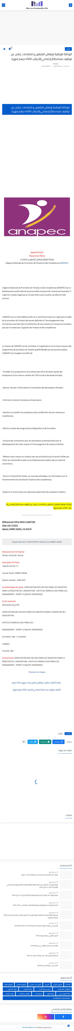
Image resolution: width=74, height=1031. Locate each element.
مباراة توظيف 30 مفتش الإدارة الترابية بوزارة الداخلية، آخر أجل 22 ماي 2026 (35, 895)
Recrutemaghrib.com (29, 1027)
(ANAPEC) (64, 263)
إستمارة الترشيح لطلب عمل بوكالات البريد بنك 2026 (42, 955)
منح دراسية (10, 994)
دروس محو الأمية (45, 989)
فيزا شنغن (50, 994)
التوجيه (47, 984)
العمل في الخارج (35, 984)
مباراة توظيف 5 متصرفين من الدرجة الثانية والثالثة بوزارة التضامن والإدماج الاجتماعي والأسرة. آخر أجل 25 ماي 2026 (32, 886)
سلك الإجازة (28, 989)
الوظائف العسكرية (64, 989)
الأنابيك (68, 49)
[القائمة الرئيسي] (70, 5)
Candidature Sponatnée (61, 998)
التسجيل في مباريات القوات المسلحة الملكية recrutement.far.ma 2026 (36, 925)
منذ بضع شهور (52, 882)
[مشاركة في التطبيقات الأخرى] (23, 742)
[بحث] (3, 5)
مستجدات (38, 994)
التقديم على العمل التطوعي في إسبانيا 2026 (44, 945)
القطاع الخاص (21, 984)
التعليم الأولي (57, 984)
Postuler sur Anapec (37, 672)
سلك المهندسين (64, 994)
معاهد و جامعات (24, 994)
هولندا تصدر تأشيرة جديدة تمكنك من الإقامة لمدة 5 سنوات (39, 875)
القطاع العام (8, 984)
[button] (58, 742)
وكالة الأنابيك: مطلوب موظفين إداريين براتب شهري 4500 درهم (37, 682)
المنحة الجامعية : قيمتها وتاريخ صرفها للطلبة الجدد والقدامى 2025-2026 (35, 905)
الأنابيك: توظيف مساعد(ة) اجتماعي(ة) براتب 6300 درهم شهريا (37, 690)
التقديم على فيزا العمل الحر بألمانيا (47, 965)
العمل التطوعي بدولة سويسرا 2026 (47, 935)
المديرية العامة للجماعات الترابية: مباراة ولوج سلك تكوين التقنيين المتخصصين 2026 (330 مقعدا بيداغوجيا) (30, 916)
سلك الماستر (12, 989)
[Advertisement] (37, 27)
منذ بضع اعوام (52, 872)
